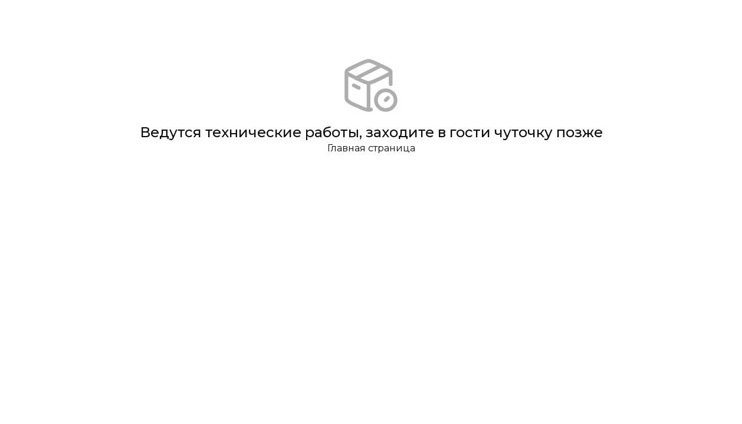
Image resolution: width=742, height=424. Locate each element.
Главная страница (371, 148)
